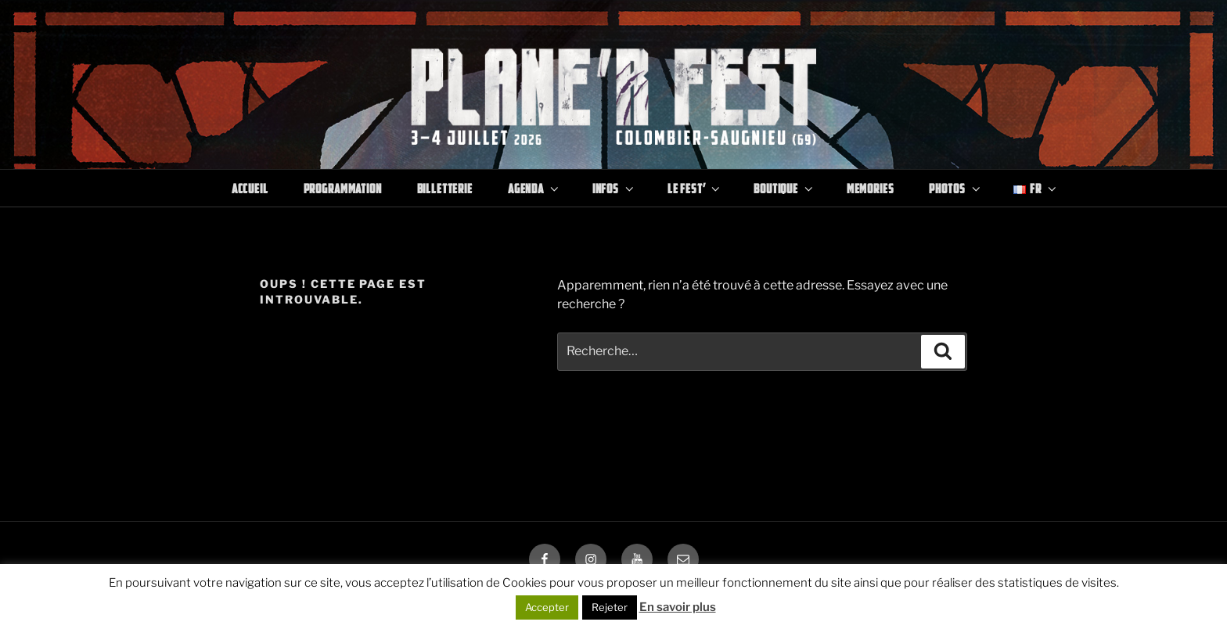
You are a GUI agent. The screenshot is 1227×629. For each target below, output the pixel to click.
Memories (870, 188)
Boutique (784, 188)
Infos (614, 188)
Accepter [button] (547, 607)
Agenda (534, 188)
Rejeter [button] (610, 607)
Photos (955, 188)
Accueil (250, 188)
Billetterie (445, 188)
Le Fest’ (695, 188)
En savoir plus (677, 607)
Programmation (343, 188)
